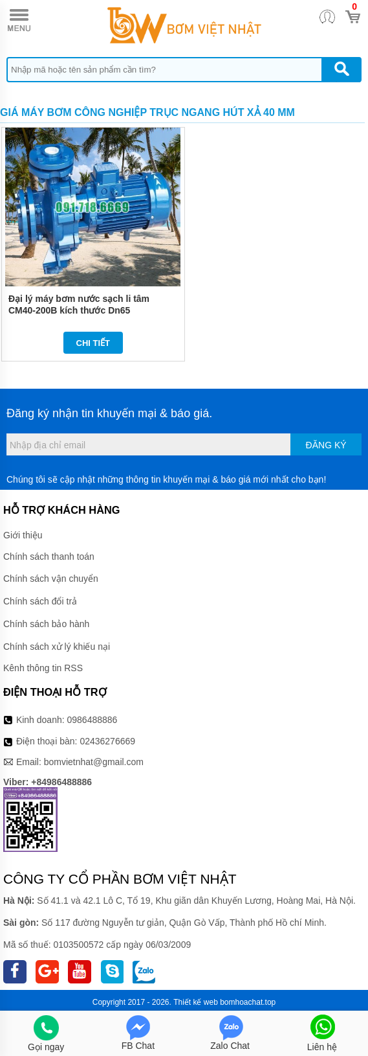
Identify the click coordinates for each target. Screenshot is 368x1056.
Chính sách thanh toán (48, 556)
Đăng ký (326, 445)
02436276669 (107, 741)
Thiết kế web (195, 1002)
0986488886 (92, 720)
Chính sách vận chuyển (50, 578)
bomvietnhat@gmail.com (94, 762)
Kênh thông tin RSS (43, 668)
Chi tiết (93, 343)
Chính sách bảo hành (46, 624)
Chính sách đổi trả (40, 601)
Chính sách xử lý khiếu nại (56, 646)
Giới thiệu (23, 535)
